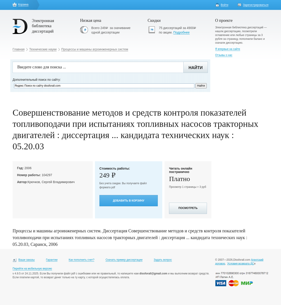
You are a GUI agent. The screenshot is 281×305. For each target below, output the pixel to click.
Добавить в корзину (128, 200)
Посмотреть (188, 208)
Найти (196, 67)
